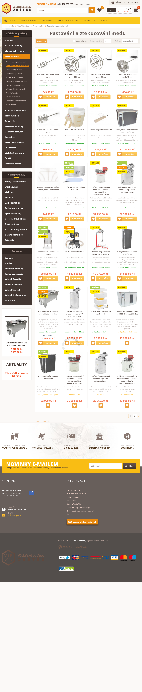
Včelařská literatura (14, 153)
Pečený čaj (10, 240)
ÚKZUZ (69, 514)
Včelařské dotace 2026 (68, 20)
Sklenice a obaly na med (15, 85)
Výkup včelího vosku (74, 490)
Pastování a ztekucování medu (17, 66)
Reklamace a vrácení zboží (76, 494)
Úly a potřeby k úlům (14, 51)
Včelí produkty (16, 174)
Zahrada (17, 251)
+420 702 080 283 (17, 508)
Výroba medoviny (13, 213)
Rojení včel (10, 121)
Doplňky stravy (12, 224)
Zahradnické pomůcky (15, 295)
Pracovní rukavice (13, 284)
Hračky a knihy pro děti (16, 229)
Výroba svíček (11, 187)
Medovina (10, 197)
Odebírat (129, 466)
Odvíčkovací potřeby (14, 73)
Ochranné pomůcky (14, 131)
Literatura (10, 300)
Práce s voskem (12, 115)
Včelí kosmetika (12, 203)
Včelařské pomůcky (14, 126)
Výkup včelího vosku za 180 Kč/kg (16, 374)
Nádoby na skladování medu (16, 81)
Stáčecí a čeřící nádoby (14, 77)
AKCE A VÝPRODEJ (13, 45)
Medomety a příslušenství (16, 62)
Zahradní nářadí (12, 290)
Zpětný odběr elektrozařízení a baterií (80, 511)
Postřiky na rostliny (14, 268)
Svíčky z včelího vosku (15, 181)
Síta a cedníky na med (14, 69)
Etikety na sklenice (13, 97)
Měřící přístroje (12, 93)
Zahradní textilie (13, 279)
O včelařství (47, 20)
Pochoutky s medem (14, 208)
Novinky (9, 40)
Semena (9, 258)
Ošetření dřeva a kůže (15, 219)
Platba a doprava (28, 20)
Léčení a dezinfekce (14, 142)
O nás (13, 20)
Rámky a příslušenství (15, 110)
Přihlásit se (119, 2)
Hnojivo (9, 263)
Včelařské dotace (13, 163)
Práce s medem (12, 56)
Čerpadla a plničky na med (16, 101)
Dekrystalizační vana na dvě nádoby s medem (16, 344)
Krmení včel (10, 137)
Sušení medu (11, 104)
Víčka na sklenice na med (15, 89)
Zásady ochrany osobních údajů (78, 507)
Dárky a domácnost (14, 235)
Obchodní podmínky (74, 504)
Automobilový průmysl (84, 522)
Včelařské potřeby (17, 33)
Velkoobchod (89, 20)
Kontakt (104, 20)
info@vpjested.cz (16, 514)
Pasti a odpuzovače (14, 274)
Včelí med (9, 192)
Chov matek (10, 147)
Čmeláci (9, 158)
